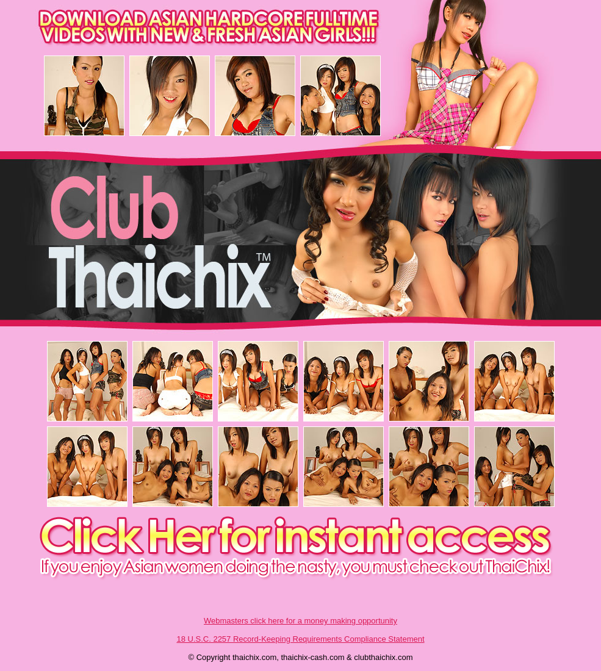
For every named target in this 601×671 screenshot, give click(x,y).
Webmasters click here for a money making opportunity (300, 620)
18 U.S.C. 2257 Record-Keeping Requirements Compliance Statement (300, 639)
